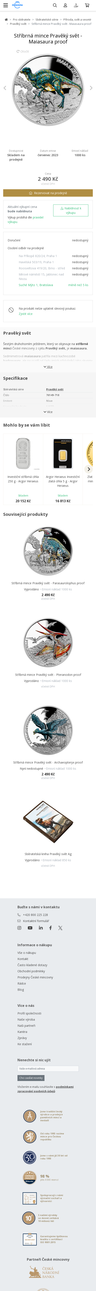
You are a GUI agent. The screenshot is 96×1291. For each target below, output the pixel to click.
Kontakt (22, 959)
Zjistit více (26, 314)
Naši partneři (26, 1026)
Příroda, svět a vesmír (77, 19)
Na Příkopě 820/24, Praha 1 (38, 256)
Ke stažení (24, 1044)
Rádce (21, 983)
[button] (10, 88)
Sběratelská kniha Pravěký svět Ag (48, 854)
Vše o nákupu (26, 953)
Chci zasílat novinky (31, 1078)
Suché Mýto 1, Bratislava (36, 285)
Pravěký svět (18, 24)
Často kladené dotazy (32, 965)
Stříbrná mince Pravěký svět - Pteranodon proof (48, 675)
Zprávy (22, 1038)
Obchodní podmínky (31, 971)
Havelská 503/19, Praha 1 (36, 262)
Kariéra (22, 1032)
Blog (20, 990)
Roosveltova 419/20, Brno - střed (42, 268)
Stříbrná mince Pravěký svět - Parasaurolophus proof (48, 583)
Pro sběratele (21, 19)
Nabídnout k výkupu (70, 210)
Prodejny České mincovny (35, 977)
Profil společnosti (29, 1013)
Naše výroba (26, 1019)
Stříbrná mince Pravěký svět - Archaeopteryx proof (48, 762)
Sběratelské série (47, 19)
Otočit (23, 53)
